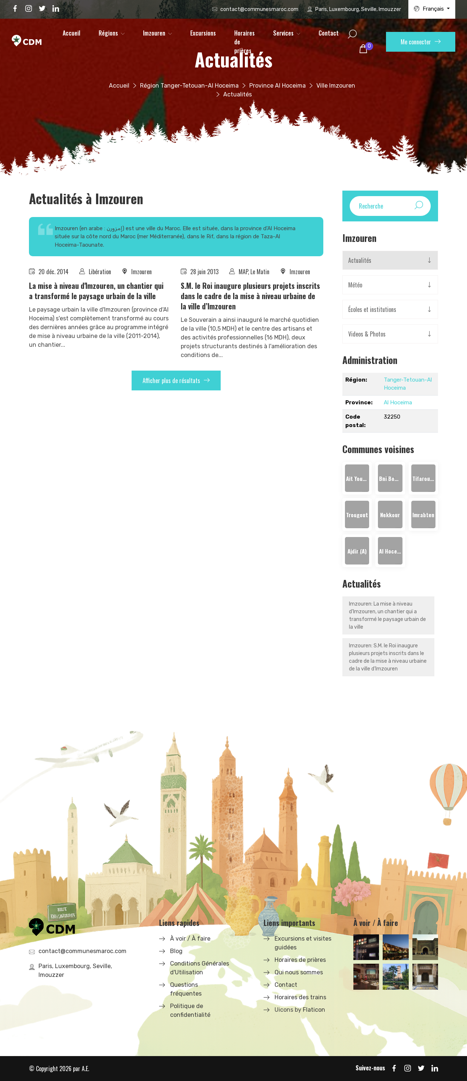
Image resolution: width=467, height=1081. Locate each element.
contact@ (259, 9)
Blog (176, 951)
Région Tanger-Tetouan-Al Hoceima (189, 85)
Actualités (359, 260)
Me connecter (421, 41)
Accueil (71, 33)
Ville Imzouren (335, 85)
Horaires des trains (300, 997)
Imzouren (154, 33)
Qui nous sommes (299, 972)
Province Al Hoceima (277, 85)
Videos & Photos (367, 334)
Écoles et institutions (372, 309)
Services (283, 33)
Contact (329, 33)
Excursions (203, 33)
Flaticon (314, 1009)
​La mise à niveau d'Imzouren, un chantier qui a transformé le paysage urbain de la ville (96, 290)
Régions (108, 33)
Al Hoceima (398, 402)
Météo (355, 284)
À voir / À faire (190, 938)
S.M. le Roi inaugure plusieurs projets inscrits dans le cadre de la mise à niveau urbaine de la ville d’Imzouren (250, 296)
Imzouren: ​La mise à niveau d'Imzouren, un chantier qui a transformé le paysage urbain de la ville (387, 615)
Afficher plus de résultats (176, 380)
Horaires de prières (244, 42)
